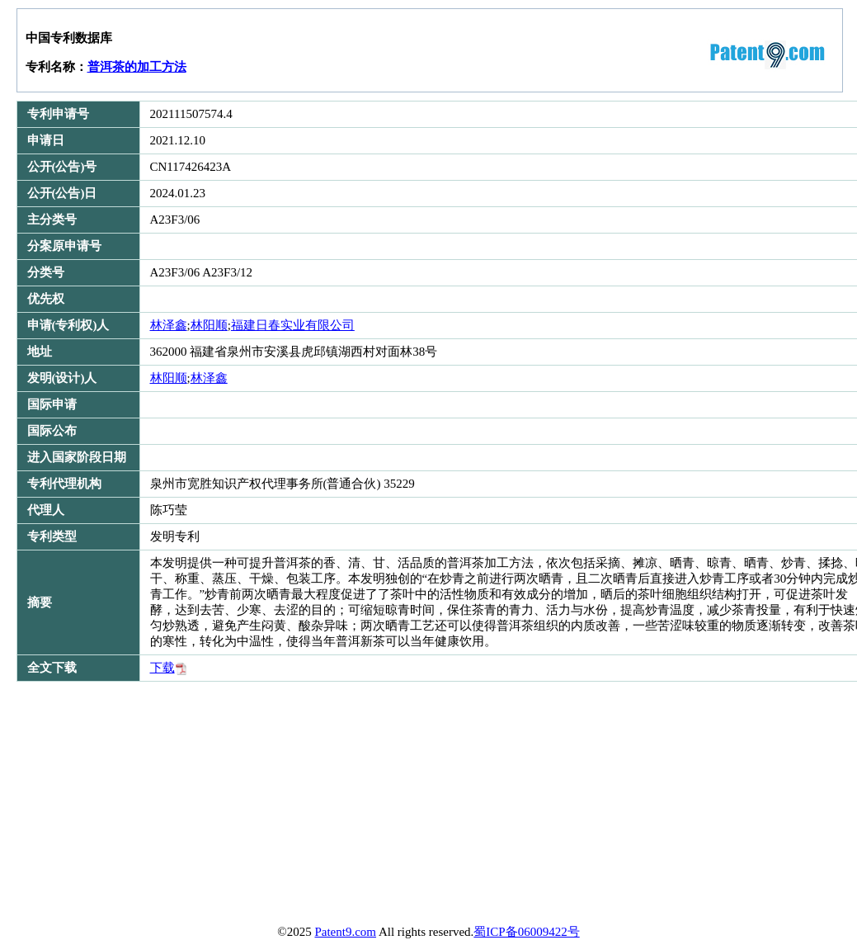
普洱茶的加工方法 (136, 66)
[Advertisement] (326, 805)
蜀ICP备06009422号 (526, 931)
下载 (168, 667)
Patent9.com (345, 931)
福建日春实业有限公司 (293, 325)
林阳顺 (209, 325)
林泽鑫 (168, 325)
